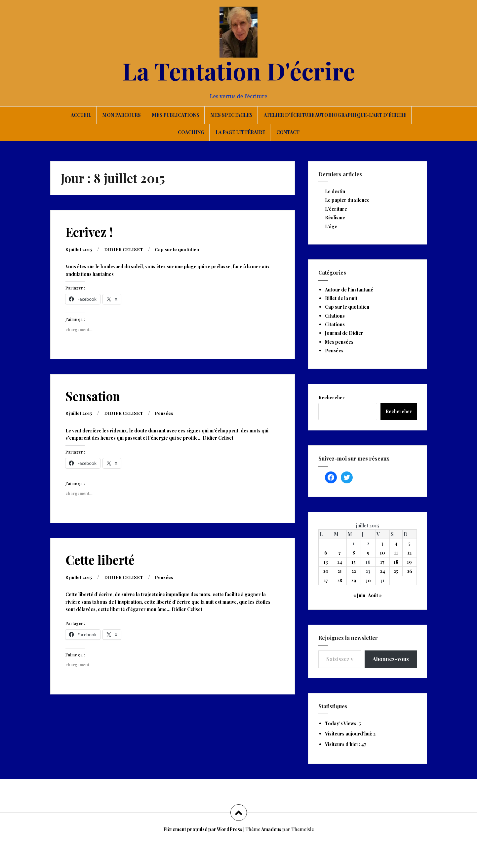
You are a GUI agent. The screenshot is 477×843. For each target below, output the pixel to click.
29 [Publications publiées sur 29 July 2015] (353, 580)
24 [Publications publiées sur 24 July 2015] (382, 571)
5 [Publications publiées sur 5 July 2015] (409, 543)
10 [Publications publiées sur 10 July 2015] (382, 553)
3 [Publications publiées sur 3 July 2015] (382, 543)
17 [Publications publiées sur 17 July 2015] (382, 562)
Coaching (191, 132)
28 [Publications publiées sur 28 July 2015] (339, 580)
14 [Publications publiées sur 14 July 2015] (339, 562)
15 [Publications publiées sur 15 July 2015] (353, 562)
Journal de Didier (344, 333)
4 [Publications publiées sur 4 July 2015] (395, 543)
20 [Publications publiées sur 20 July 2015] (326, 571)
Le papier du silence (347, 200)
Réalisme (335, 217)
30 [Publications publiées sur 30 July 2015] (368, 580)
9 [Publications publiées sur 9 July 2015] (368, 553)
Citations (335, 316)
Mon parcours (121, 115)
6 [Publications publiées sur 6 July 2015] (325, 553)
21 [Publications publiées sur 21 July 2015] (340, 571)
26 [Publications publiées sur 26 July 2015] (409, 571)
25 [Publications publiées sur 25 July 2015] (396, 571)
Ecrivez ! (89, 232)
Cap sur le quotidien (177, 249)
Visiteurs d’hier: (343, 744)
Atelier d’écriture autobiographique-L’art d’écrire (335, 115)
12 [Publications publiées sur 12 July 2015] (409, 553)
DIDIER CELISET (124, 249)
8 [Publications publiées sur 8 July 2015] (353, 553)
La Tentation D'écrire (238, 70)
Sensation (92, 395)
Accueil (81, 115)
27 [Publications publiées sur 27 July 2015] (325, 580)
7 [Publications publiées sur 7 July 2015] (339, 553)
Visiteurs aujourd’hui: (349, 734)
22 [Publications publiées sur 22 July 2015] (353, 571)
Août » (375, 595)
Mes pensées (339, 342)
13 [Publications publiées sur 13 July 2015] (326, 562)
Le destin (335, 191)
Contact (287, 132)
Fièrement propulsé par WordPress (202, 829)
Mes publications (175, 115)
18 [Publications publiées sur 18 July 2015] (396, 562)
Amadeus (271, 829)
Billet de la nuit (341, 298)
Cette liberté (100, 559)
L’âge (331, 226)
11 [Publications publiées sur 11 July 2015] (396, 553)
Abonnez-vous (391, 658)
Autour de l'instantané (349, 290)
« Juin (359, 595)
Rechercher (331, 397)
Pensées (164, 412)
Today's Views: (342, 723)
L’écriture (336, 209)
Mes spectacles (232, 115)
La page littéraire (240, 132)
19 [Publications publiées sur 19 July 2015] (409, 562)
